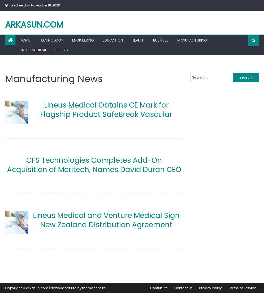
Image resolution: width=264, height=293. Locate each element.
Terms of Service (242, 288)
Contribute (159, 288)
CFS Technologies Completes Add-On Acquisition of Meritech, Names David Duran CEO (94, 165)
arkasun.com (34, 24)
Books (61, 50)
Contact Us (183, 288)
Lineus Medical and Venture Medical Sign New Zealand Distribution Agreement (106, 220)
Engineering (83, 40)
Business (161, 40)
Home (25, 40)
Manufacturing (192, 40)
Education (113, 40)
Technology (51, 40)
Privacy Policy (210, 288)
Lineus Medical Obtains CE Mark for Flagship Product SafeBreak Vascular (106, 109)
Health (138, 40)
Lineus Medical (33, 50)
